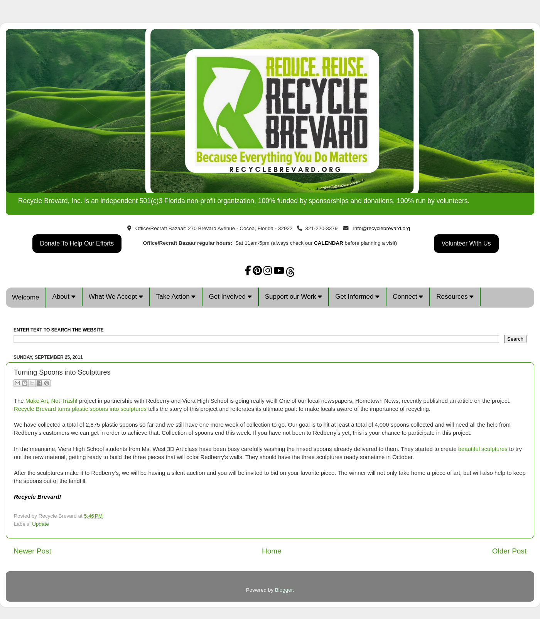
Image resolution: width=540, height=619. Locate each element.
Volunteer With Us (466, 243)
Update (40, 524)
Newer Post (32, 551)
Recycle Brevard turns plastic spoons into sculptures (80, 409)
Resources (455, 296)
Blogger (284, 590)
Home (271, 551)
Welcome (25, 297)
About (64, 296)
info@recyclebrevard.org (381, 228)
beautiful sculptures (483, 449)
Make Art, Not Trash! (51, 401)
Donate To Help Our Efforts (77, 243)
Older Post (509, 551)
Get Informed (357, 296)
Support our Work (293, 296)
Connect (408, 296)
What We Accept (116, 296)
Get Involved (230, 296)
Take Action (176, 296)
